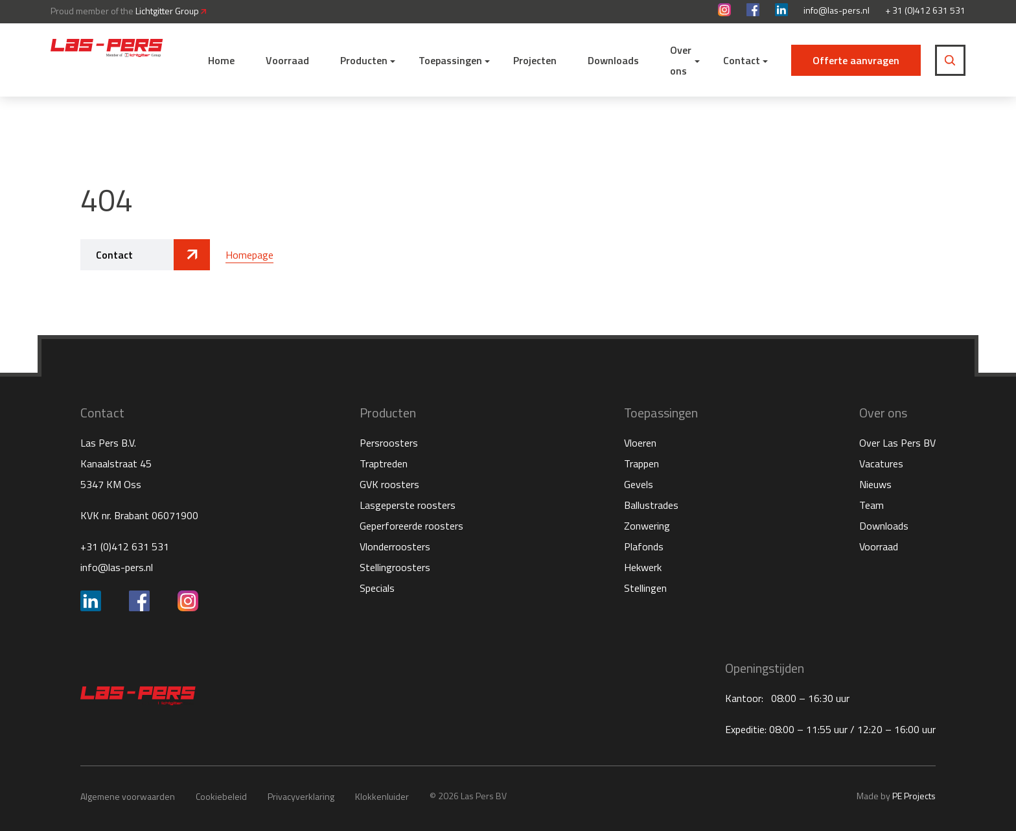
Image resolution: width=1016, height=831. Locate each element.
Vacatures (881, 463)
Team (871, 505)
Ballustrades (651, 505)
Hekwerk (643, 567)
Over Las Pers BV (897, 443)
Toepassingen (450, 60)
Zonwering (647, 525)
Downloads (613, 60)
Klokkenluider (382, 796)
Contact (741, 60)
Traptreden (384, 463)
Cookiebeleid (221, 796)
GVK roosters (389, 484)
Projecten (535, 60)
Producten (363, 60)
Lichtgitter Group (170, 11)
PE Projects (914, 795)
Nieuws (875, 484)
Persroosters (389, 443)
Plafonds (644, 546)
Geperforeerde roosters (411, 525)
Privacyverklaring (301, 796)
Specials (377, 588)
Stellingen (645, 588)
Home (221, 60)
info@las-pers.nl (836, 10)
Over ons (680, 60)
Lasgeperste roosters (408, 505)
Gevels (638, 484)
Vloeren (640, 443)
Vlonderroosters (395, 546)
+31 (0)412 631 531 (124, 546)
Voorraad (287, 60)
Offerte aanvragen (856, 60)
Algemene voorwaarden (127, 796)
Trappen (641, 463)
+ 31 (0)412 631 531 (925, 10)
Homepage (249, 255)
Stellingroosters (395, 567)
